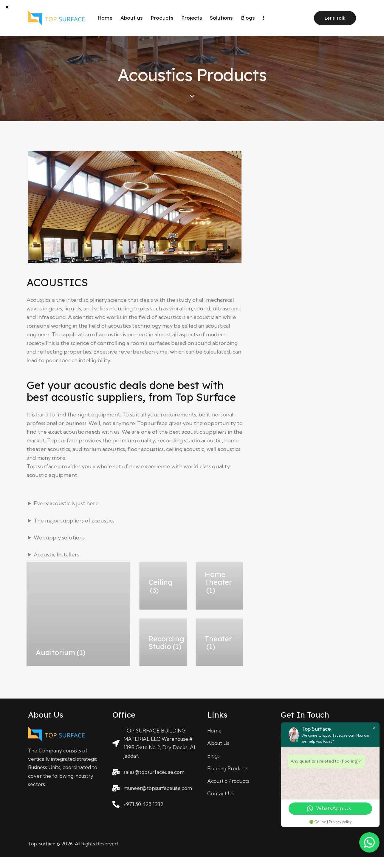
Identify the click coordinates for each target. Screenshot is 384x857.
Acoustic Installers (56, 554)
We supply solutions (59, 537)
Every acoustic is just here (66, 503)
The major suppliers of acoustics (74, 520)
